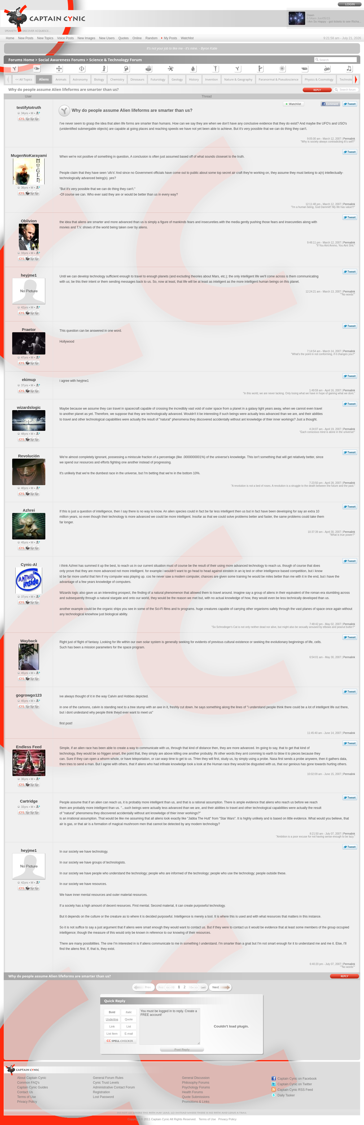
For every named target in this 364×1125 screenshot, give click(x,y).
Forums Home (21, 59)
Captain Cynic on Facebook (297, 1078)
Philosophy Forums (195, 1082)
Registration (101, 1092)
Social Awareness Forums (61, 59)
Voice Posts (65, 38)
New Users (107, 38)
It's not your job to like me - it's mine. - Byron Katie (182, 48)
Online (137, 38)
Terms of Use (26, 1097)
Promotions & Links (195, 1102)
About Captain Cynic (31, 1078)
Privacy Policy (27, 1102)
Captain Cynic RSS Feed (295, 1090)
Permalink (349, 138)
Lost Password (103, 1097)
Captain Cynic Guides (32, 1087)
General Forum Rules (108, 1078)
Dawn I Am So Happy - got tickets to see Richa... (334, 18)
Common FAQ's (28, 1082)
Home (10, 38)
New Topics (45, 38)
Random (151, 38)
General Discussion (195, 1078)
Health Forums (192, 1092)
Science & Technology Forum (115, 59)
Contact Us (25, 1092)
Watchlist (187, 38)
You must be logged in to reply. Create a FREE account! (169, 1026)
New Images (86, 38)
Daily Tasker (286, 1095)
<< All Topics (23, 79)
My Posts (169, 38)
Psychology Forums (196, 1087)
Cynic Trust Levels (106, 1082)
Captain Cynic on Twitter (295, 1084)
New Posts (25, 38)
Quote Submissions (195, 1097)
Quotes (124, 38)
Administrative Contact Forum (114, 1087)
